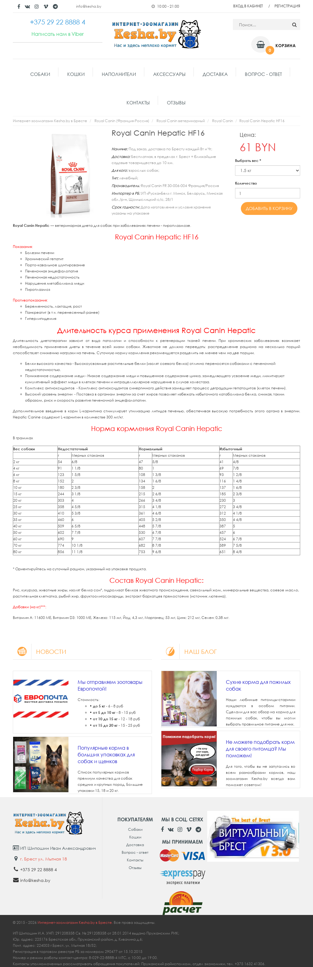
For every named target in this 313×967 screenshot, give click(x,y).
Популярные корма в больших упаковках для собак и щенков (106, 754)
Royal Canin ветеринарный (180, 120)
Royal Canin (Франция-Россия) (121, 120)
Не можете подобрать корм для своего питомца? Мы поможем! (260, 749)
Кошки (76, 74)
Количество (246, 183)
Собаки (40, 74)
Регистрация (287, 6)
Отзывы (176, 102)
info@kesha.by (88, 6)
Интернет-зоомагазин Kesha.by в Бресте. (76, 922)
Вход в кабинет (248, 6)
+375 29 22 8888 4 (38, 869)
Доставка (215, 74)
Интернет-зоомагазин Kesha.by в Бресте (50, 120)
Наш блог (189, 651)
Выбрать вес (248, 160)
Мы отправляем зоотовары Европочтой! (110, 685)
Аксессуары (169, 74)
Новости (39, 651)
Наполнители (119, 74)
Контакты (138, 102)
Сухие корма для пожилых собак (258, 685)
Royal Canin (222, 120)
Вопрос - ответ (263, 74)
